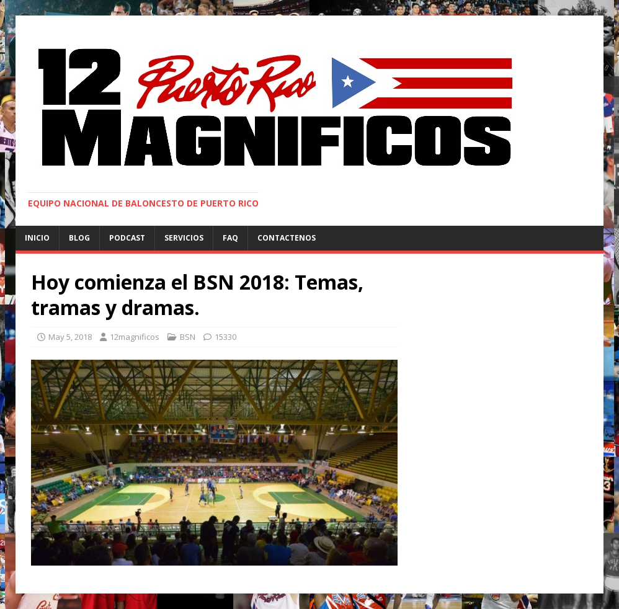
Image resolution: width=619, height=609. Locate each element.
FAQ (230, 238)
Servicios (183, 238)
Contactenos (286, 238)
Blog (79, 238)
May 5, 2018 (70, 336)
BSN (187, 336)
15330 (225, 336)
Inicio (37, 238)
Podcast (127, 238)
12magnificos (134, 336)
